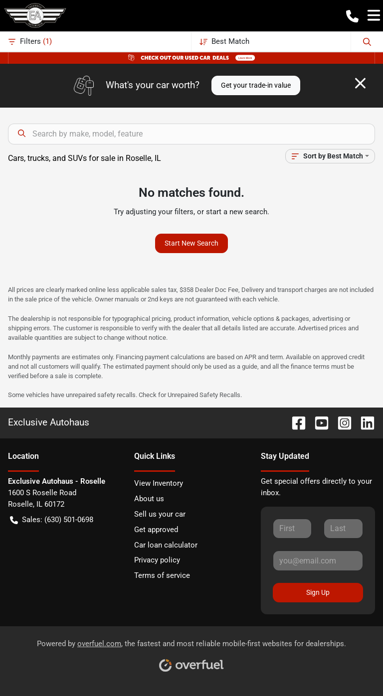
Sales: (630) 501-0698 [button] (51, 520)
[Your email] (318, 560)
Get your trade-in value (256, 85)
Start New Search (191, 243)
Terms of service (162, 575)
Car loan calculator (165, 545)
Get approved (156, 529)
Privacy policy (157, 560)
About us (149, 498)
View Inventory (158, 483)
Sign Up (318, 592)
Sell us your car (160, 514)
